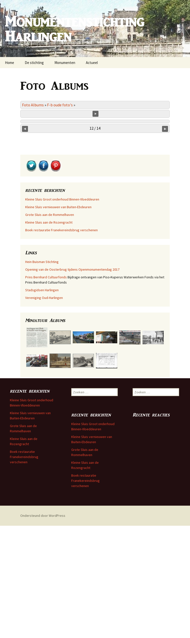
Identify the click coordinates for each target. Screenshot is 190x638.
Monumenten (64, 62)
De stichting (34, 62)
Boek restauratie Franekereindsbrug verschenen (61, 342)
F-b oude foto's (60, 104)
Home (9, 62)
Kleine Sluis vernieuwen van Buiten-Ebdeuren (58, 319)
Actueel (92, 62)
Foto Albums (33, 104)
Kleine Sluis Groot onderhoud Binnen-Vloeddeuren (62, 311)
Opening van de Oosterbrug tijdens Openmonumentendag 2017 (72, 381)
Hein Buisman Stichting (42, 374)
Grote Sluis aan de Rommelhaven (49, 327)
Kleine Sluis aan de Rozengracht (48, 334)
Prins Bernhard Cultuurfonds (46, 389)
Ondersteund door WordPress (42, 628)
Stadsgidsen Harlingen (42, 402)
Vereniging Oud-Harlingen (44, 410)
